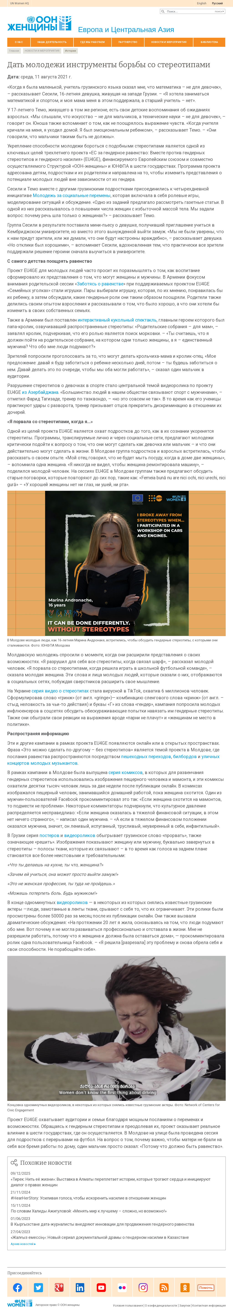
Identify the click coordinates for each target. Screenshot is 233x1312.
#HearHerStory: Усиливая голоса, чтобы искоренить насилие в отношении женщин (88, 1198)
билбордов (185, 756)
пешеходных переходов (146, 756)
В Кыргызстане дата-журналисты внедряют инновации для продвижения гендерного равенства (102, 1224)
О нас (19, 42)
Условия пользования (128, 1305)
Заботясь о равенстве (100, 284)
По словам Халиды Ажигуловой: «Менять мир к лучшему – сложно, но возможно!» (89, 1211)
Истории (70, 50)
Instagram (143, 1287)
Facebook (17, 1287)
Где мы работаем (92, 42)
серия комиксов (126, 772)
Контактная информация (209, 1305)
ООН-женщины (70, 1305)
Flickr (122, 1287)
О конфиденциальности (161, 1305)
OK (185, 1287)
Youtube (101, 1287)
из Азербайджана (40, 392)
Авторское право (46, 1305)
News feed (164, 1287)
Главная (14, 50)
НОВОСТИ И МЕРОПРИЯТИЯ (168, 42)
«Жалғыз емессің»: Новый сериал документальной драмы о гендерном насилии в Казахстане (100, 1237)
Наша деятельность (52, 42)
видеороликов (79, 835)
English (201, 3)
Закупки (184, 1305)
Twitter (38, 1287)
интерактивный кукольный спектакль (117, 320)
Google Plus (59, 1287)
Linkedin (80, 1287)
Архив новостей (22, 1244)
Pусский (217, 3)
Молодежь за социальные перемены (72, 195)
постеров (49, 835)
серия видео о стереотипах (60, 691)
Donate (206, 1287)
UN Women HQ (19, 3)
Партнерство (127, 42)
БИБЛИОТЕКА (209, 42)
